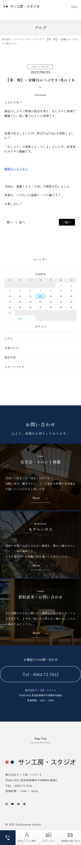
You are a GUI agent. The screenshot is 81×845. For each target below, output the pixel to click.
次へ (22, 222)
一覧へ (67, 222)
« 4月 (20, 318)
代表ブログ (12, 348)
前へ (10, 222)
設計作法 (10, 357)
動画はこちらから (16, 169)
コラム (9, 338)
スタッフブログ (14, 367)
